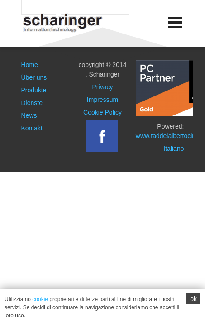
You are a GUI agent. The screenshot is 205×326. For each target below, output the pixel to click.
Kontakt (32, 128)
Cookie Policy (102, 112)
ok (193, 298)
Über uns (34, 77)
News (29, 115)
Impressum (102, 99)
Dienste (32, 102)
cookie (40, 299)
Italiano (173, 148)
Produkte (34, 90)
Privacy (102, 87)
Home (29, 64)
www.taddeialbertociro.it (169, 135)
